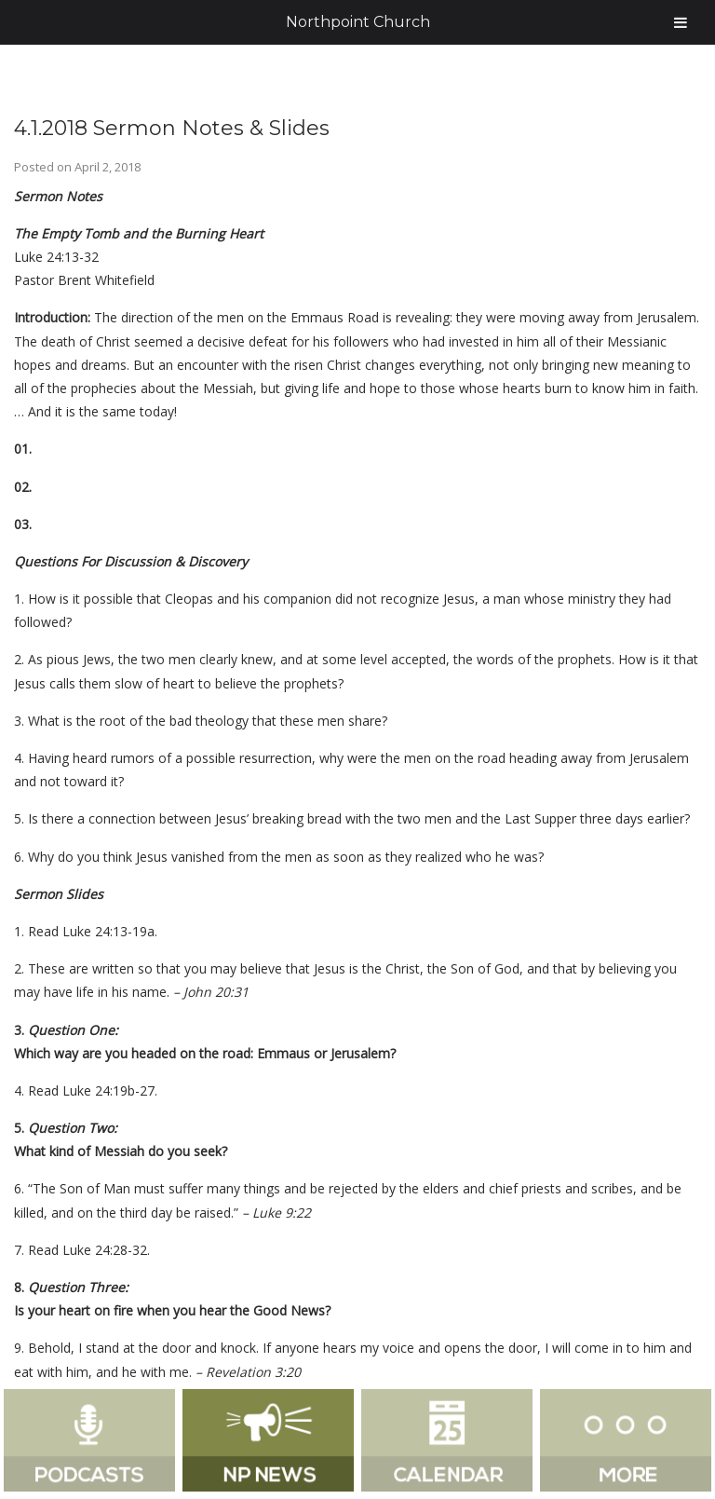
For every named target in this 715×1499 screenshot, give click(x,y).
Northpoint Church (358, 22)
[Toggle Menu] (680, 22)
